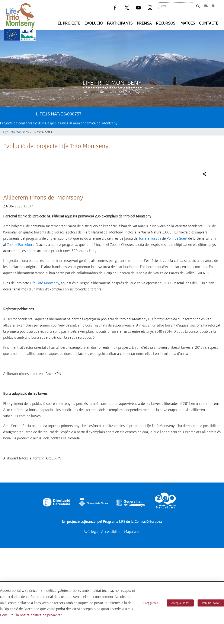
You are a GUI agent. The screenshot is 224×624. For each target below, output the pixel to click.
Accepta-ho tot (180, 603)
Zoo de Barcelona (20, 334)
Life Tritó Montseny (112, 82)
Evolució (93, 23)
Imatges (187, 23)
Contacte (208, 23)
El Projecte (69, 23)
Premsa (144, 23)
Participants (119, 23)
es (206, 5)
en (213, 5)
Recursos (165, 23)
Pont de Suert (177, 328)
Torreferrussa (148, 328)
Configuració (151, 603)
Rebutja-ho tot (211, 603)
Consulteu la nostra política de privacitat (31, 615)
